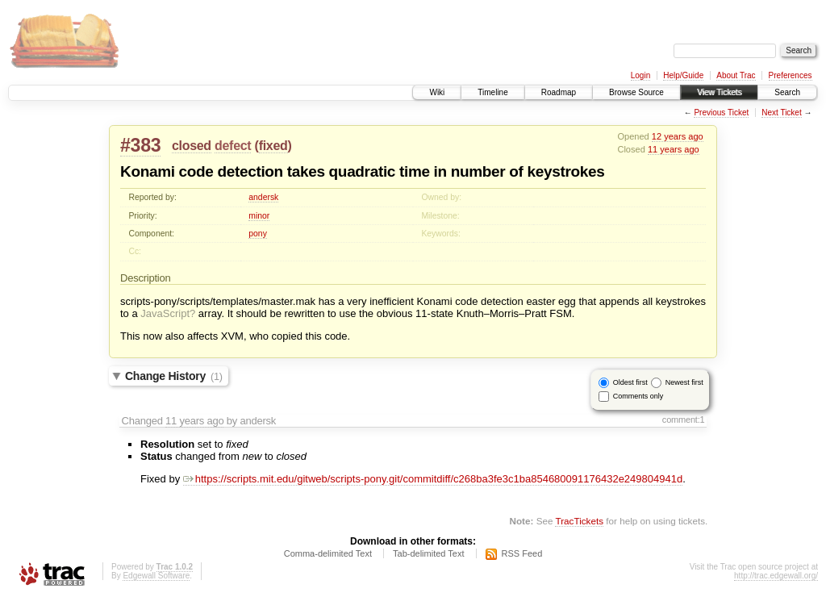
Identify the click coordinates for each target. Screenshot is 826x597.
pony (257, 233)
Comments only (638, 396)
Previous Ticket (721, 112)
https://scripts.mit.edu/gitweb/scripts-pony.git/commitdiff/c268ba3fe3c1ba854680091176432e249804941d (432, 479)
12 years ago (677, 136)
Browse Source (636, 92)
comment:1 (683, 419)
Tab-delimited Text (428, 553)
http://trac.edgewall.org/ (776, 575)
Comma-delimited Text (328, 553)
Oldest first (630, 382)
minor (258, 215)
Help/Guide (683, 75)
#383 (140, 145)
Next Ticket (781, 112)
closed (191, 145)
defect (233, 145)
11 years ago (673, 149)
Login (640, 75)
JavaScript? (167, 313)
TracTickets (579, 521)
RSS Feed (522, 553)
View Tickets (719, 92)
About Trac (735, 75)
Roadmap (558, 92)
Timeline (492, 92)
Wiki (436, 92)
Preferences (790, 75)
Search (787, 92)
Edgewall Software (156, 575)
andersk (263, 197)
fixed (273, 145)
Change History (174, 375)
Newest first (684, 382)
